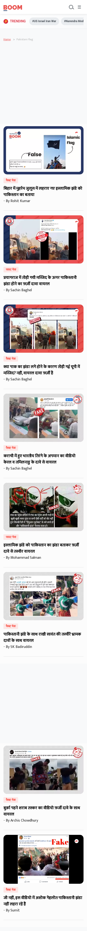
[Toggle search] (71, 7)
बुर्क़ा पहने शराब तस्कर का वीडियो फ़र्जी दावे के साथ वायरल (41, 811)
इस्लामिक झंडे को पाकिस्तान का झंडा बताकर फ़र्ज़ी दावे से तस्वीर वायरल (41, 548)
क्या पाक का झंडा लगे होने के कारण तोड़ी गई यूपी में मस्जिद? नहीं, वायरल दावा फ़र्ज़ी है (41, 370)
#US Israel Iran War (44, 21)
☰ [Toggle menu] (79, 7)
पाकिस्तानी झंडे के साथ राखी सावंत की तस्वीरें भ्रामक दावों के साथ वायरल (42, 637)
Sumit (16, 910)
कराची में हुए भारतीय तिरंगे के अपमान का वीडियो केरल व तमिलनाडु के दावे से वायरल (39, 459)
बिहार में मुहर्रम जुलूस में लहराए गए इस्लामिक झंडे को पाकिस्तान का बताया (42, 191)
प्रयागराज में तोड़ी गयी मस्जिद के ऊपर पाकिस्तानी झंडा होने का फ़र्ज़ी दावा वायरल (40, 281)
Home (7, 39)
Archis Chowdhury (25, 820)
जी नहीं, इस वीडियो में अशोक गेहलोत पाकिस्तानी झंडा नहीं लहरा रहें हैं (42, 901)
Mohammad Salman (26, 558)
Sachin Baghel (22, 290)
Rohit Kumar (21, 201)
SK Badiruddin (22, 647)
